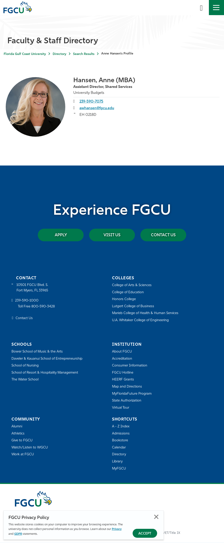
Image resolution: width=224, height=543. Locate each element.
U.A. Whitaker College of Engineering (140, 320)
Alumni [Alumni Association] (16, 427)
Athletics (18, 433)
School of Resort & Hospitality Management (45, 373)
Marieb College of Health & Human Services (145, 313)
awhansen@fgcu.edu (97, 108)
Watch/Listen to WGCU (29, 447)
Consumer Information (130, 366)
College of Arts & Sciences (132, 285)
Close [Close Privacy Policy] (156, 517)
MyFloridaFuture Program (132, 394)
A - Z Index (120, 427)
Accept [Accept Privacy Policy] (144, 533)
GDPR (18, 533)
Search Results (83, 54)
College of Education (128, 292)
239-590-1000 (26, 301)
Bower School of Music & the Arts (37, 351)
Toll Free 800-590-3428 (36, 307)
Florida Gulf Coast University (25, 54)
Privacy (117, 529)
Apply (61, 235)
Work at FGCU (22, 454)
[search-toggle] (201, 7)
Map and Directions (127, 386)
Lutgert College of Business (133, 306)
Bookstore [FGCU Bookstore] (120, 441)
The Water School (25, 380)
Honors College (124, 299)
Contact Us (163, 235)
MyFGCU (119, 468)
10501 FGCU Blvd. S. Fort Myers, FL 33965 (32, 287)
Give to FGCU (22, 441)
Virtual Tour (120, 408)
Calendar (119, 447)
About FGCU (122, 351)
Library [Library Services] (117, 462)
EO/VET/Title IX (168, 533)
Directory (59, 54)
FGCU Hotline (122, 373)
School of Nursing (25, 366)
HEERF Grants (123, 380)
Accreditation (122, 359)
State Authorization (127, 401)
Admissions (121, 433)
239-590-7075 (91, 101)
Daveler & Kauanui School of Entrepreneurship (47, 359)
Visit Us (112, 235)
